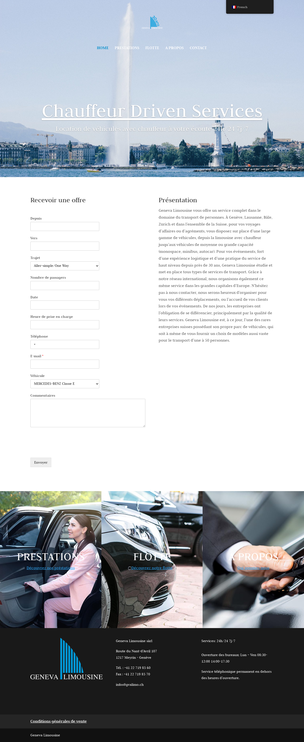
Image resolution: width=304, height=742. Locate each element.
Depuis (36, 218)
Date (34, 297)
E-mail (36, 356)
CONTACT (198, 48)
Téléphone (39, 336)
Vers (33, 238)
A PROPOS (174, 48)
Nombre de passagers (48, 277)
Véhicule (37, 375)
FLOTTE (152, 48)
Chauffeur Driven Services (152, 113)
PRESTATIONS (127, 48)
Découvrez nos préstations (51, 567)
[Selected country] (34, 344)
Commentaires (42, 395)
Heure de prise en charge (51, 316)
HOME (103, 48)
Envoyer (41, 462)
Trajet (35, 257)
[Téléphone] (64, 344)
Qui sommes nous (253, 567)
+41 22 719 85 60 (137, 668)
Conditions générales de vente (58, 721)
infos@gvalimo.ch (130, 684)
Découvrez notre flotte (151, 567)
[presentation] (66, 450)
